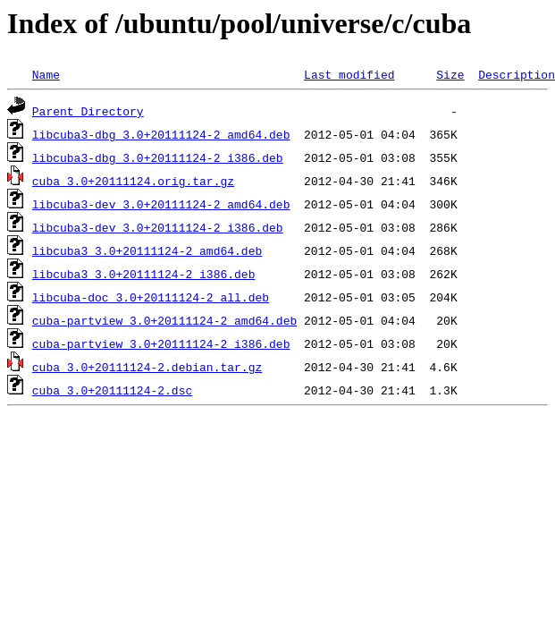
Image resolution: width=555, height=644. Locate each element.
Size (450, 74)
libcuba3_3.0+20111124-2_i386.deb (144, 274)
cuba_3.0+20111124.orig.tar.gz (133, 181)
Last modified (349, 74)
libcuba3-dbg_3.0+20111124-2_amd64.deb (161, 134)
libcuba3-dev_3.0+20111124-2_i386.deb (157, 227)
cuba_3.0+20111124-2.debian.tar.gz (147, 367)
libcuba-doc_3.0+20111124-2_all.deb (150, 297)
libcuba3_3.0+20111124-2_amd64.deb (147, 250)
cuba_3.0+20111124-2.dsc (112, 390)
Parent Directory (88, 111)
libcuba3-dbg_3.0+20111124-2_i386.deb (157, 157)
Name (46, 74)
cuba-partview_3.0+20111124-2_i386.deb (161, 343)
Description (516, 74)
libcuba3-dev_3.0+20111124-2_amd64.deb (161, 204)
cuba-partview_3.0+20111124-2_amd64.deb (164, 320)
